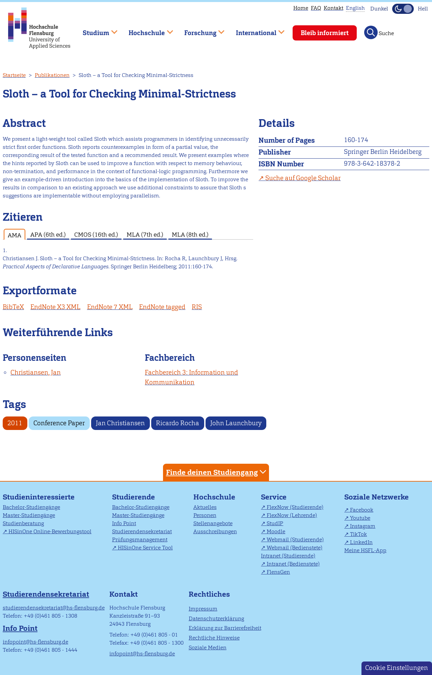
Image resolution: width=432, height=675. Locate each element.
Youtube (360, 517)
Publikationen (52, 75)
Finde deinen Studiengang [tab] (217, 472)
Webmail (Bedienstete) (294, 547)
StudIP (275, 523)
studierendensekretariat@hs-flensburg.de (54, 607)
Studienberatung (23, 523)
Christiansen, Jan (35, 372)
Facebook (361, 509)
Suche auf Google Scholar (303, 178)
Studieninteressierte (39, 497)
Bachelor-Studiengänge (31, 507)
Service (274, 497)
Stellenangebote (213, 523)
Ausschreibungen (215, 531)
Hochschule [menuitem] (146, 30)
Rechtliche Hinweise (214, 637)
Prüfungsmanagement (139, 539)
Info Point (124, 523)
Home (300, 7)
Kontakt (333, 7)
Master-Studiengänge (29, 515)
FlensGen (278, 571)
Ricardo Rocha (177, 423)
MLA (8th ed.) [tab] (190, 234)
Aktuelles (205, 507)
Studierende (133, 497)
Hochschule (214, 497)
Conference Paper (59, 423)
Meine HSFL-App (365, 550)
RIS (197, 307)
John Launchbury (236, 423)
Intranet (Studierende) (288, 555)
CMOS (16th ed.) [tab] (96, 234)
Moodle (276, 531)
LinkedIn (361, 542)
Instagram (362, 526)
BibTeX (13, 307)
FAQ (316, 7)
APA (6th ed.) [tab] (48, 234)
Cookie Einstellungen (396, 668)
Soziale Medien (207, 647)
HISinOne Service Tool (145, 547)
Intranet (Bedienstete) (293, 563)
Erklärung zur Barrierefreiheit (225, 627)
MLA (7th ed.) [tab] (145, 234)
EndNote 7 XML (110, 307)
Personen (204, 515)
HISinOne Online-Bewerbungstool (49, 531)
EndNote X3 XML (55, 307)
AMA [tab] (14, 235)
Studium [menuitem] (95, 30)
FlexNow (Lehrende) (292, 515)
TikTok (358, 534)
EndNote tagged (162, 307)
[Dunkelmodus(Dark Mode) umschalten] (403, 9)
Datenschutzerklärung (216, 618)
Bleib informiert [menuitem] (325, 33)
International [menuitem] (255, 30)
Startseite (14, 75)
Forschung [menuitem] (199, 30)
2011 (14, 423)
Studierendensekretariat (142, 531)
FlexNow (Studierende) (295, 507)
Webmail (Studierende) (295, 539)
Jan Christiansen (120, 423)
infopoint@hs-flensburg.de (35, 641)
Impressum (203, 608)
